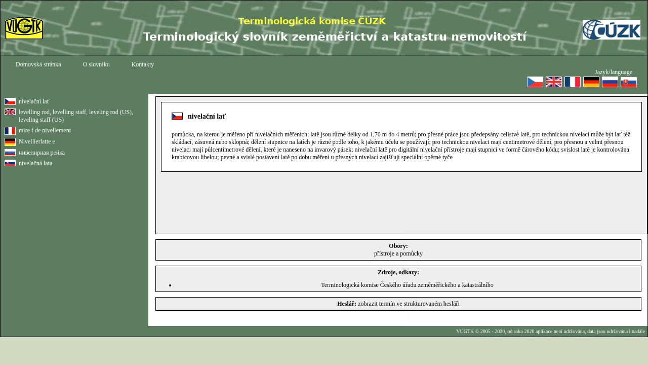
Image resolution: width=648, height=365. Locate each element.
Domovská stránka (38, 64)
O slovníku (96, 64)
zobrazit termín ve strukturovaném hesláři (409, 303)
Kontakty (143, 64)
